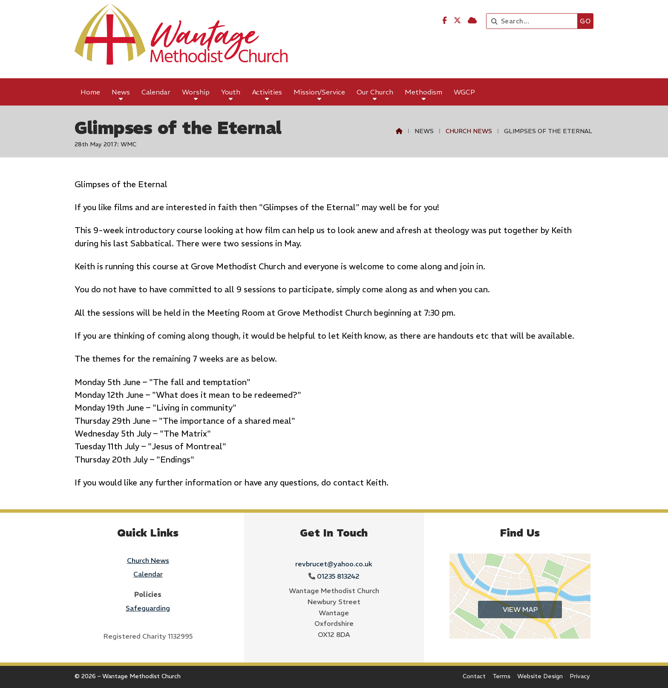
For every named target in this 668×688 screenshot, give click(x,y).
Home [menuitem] (90, 92)
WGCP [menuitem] (464, 92)
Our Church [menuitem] (375, 92)
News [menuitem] (121, 92)
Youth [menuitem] (230, 92)
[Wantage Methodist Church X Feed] (457, 20)
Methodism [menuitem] (423, 92)
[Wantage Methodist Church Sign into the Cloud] (472, 20)
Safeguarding (148, 608)
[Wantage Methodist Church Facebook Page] (444, 20)
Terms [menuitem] (501, 676)
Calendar (148, 574)
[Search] (534, 21)
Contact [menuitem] (474, 676)
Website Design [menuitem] (540, 676)
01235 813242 (338, 576)
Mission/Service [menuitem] (319, 92)
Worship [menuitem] (196, 92)
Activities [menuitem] (267, 92)
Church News (469, 131)
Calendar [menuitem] (155, 92)
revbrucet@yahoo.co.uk (333, 564)
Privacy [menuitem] (580, 676)
